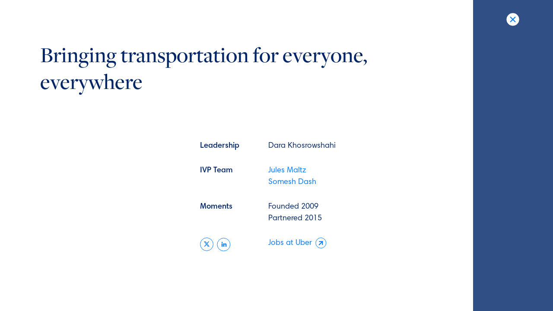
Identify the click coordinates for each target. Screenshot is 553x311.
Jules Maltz (287, 171)
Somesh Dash (292, 182)
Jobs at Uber (297, 243)
